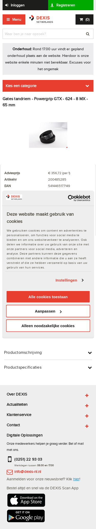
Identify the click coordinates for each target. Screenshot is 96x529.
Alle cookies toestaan (48, 297)
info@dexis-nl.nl (27, 471)
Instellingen (66, 280)
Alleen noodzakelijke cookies (48, 326)
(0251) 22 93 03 (28, 459)
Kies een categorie (21, 85)
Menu (16, 19)
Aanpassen (48, 311)
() (87, 19)
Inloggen (18, 5)
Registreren (65, 5)
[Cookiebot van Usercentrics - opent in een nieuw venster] (68, 198)
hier (76, 479)
